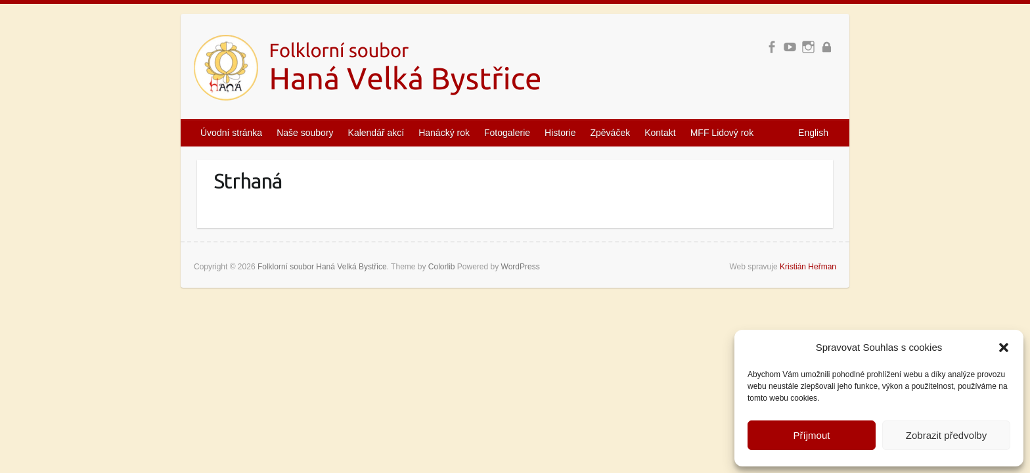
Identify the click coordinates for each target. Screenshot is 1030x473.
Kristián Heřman (808, 266)
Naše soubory (305, 132)
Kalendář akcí (376, 132)
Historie (560, 132)
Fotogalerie (507, 132)
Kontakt (659, 132)
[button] (1003, 347)
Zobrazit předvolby (946, 435)
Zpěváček (611, 132)
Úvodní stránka (231, 132)
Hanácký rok (444, 132)
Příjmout (812, 435)
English (813, 132)
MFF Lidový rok (721, 132)
